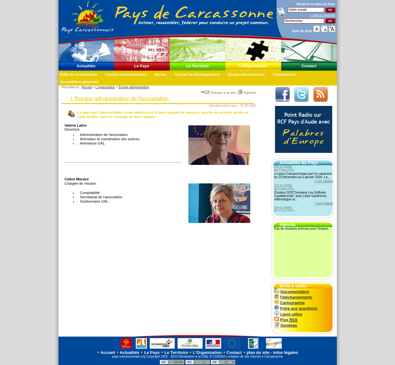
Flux (286, 319)
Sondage (285, 325)
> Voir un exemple (322, 15)
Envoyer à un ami (218, 92)
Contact (309, 66)
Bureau (161, 74)
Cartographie (289, 302)
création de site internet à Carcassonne (255, 356)
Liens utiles (288, 314)
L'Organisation (253, 66)
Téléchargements (293, 297)
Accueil (87, 87)
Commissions (284, 74)
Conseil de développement (197, 74)
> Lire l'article (323, 181)
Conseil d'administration (126, 74)
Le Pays (141, 66)
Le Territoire (197, 66)
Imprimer (246, 92)
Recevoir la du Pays (316, 4)
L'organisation (105, 87)
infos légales (285, 352)
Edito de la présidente (78, 74)
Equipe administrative (246, 74)
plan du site (258, 352)
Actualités (85, 66)
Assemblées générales (79, 82)
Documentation (291, 291)
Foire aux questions (296, 308)
